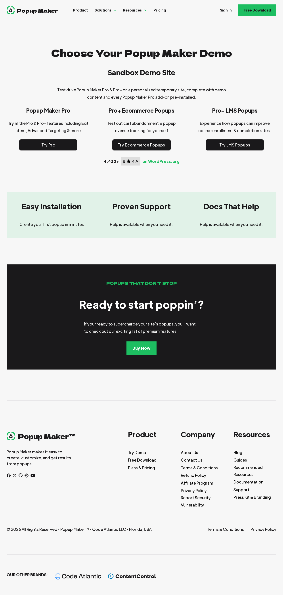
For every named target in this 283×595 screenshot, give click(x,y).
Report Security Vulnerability (196, 501)
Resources (132, 10)
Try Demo (137, 452)
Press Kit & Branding (252, 497)
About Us (189, 452)
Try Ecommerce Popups (141, 144)
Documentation (248, 481)
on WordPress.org (161, 161)
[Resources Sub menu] (145, 10)
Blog (237, 452)
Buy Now (141, 347)
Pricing (159, 10)
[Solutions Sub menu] (115, 10)
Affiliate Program (197, 482)
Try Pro (48, 144)
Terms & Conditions (199, 467)
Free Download (257, 10)
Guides (240, 459)
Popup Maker (37, 10)
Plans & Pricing (141, 467)
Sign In (226, 10)
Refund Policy (193, 475)
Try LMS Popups (234, 144)
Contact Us (191, 459)
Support (241, 489)
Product (80, 10)
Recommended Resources (248, 471)
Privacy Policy (194, 490)
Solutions (103, 10)
